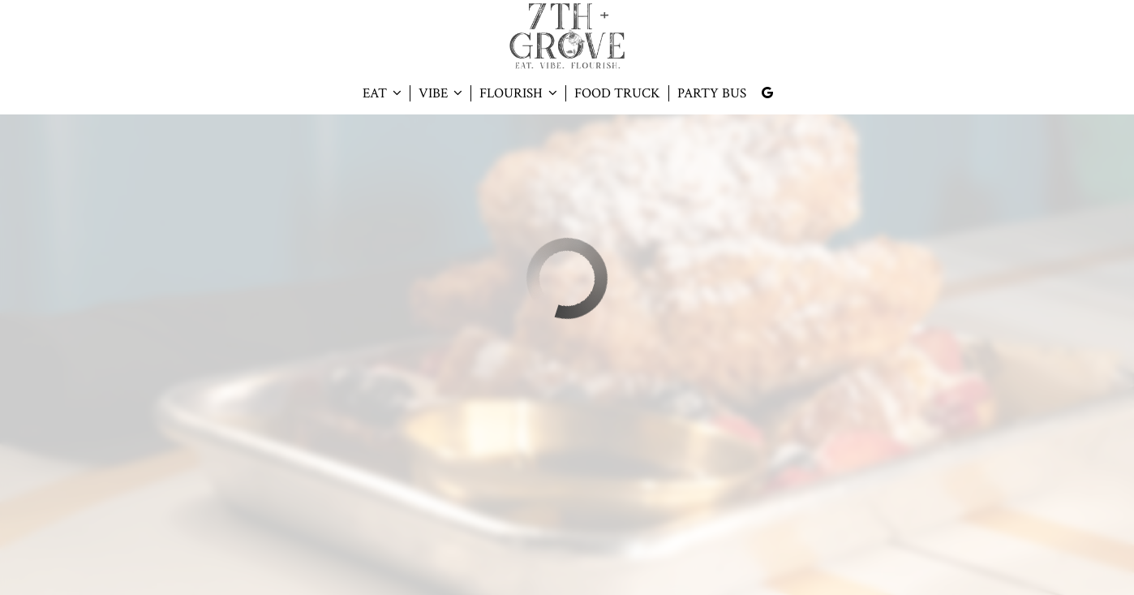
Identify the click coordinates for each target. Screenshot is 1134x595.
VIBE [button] (440, 93)
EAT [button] (382, 93)
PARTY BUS (711, 93)
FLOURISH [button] (518, 93)
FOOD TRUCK (617, 93)
